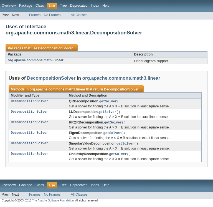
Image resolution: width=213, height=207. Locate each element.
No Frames (52, 15)
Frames (34, 15)
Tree (63, 5)
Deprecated (79, 5)
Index (95, 5)
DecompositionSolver (55, 48)
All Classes (79, 15)
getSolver (108, 101)
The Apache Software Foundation (53, 202)
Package (25, 5)
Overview (9, 5)
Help (105, 5)
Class (40, 5)
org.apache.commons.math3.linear (36, 60)
